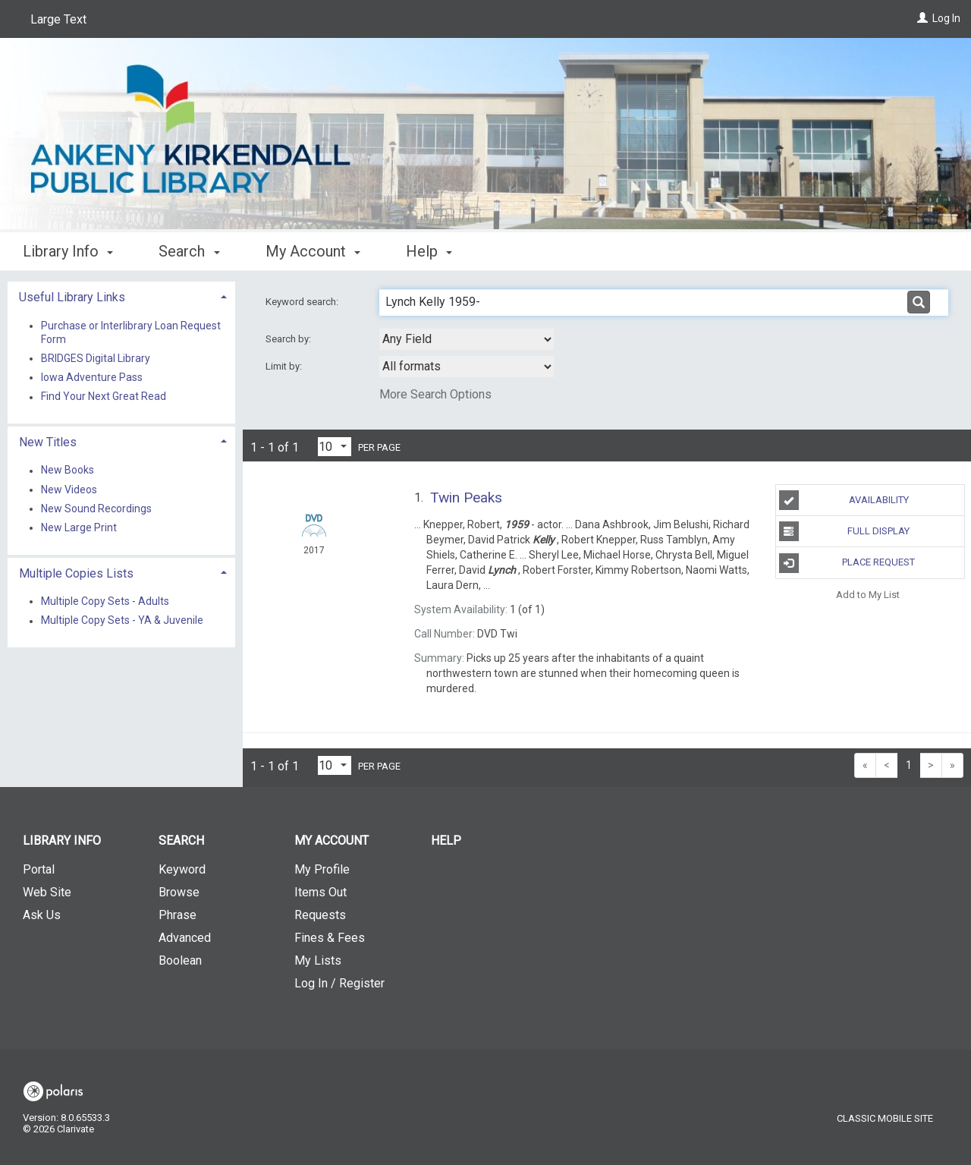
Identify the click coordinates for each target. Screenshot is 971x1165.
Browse (179, 892)
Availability (844, 500)
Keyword (182, 869)
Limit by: (285, 366)
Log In (946, 18)
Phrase (177, 915)
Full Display (844, 531)
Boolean (180, 960)
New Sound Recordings (96, 508)
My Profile (322, 869)
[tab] (121, 296)
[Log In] (922, 18)
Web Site (47, 892)
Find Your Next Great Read (103, 397)
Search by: (289, 339)
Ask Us (42, 915)
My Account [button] (313, 251)
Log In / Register (339, 983)
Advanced (185, 937)
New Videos (69, 489)
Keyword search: (303, 301)
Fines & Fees (329, 937)
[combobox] (466, 339)
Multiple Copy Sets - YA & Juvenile (122, 621)
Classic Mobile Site (885, 1118)
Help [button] (429, 251)
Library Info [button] (68, 251)
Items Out (320, 892)
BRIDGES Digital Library (95, 358)
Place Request (847, 563)
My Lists (317, 960)
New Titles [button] (48, 442)
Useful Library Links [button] (72, 297)
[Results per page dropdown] (334, 446)
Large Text (58, 19)
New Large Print (79, 527)
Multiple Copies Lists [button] (76, 573)
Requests (320, 915)
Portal (39, 869)
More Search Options (435, 394)
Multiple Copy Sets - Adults (105, 601)
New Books (67, 470)
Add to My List (868, 594)
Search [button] (189, 251)
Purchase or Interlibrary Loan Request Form (131, 332)
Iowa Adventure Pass (92, 377)
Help (446, 840)
